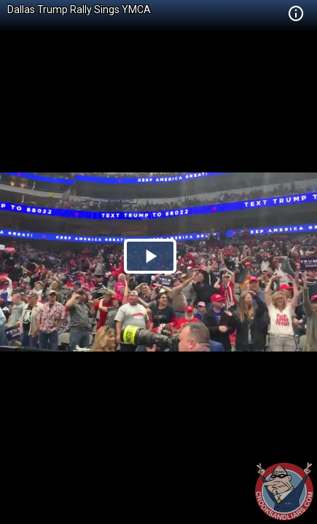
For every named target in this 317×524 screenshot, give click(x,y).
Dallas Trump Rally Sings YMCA (79, 9)
